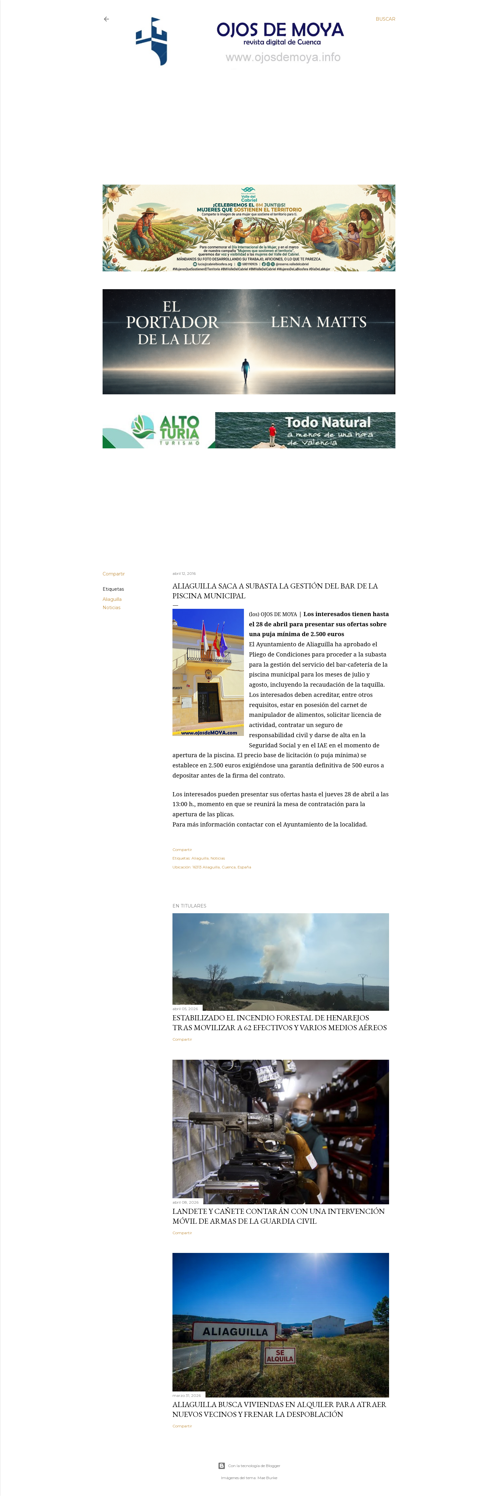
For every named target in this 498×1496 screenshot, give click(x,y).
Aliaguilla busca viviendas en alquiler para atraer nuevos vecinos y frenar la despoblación (279, 1409)
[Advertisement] (243, 116)
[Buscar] (385, 19)
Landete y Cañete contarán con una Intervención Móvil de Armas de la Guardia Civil (278, 1216)
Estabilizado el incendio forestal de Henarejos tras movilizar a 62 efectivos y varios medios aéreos (279, 1022)
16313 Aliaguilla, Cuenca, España (221, 867)
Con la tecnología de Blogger (249, 1466)
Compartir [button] (114, 574)
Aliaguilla (112, 599)
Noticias (111, 607)
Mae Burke (267, 1477)
